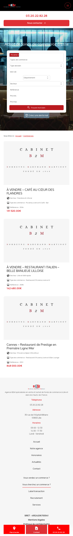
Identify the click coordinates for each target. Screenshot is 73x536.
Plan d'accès (14, 532)
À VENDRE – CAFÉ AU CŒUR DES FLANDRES (30, 191)
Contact (36, 468)
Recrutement (36, 498)
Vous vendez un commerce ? (36, 477)
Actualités (36, 462)
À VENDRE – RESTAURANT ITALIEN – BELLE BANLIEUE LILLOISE (33, 269)
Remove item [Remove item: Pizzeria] (18, 55)
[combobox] (36, 57)
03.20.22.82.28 (36, 16)
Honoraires (36, 455)
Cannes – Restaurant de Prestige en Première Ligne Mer (31, 346)
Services (36, 504)
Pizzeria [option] (14, 55)
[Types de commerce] (20, 59)
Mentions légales (36, 519)
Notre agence (36, 448)
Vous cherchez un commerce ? (36, 484)
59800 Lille (36, 416)
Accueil (18, 136)
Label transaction (36, 491)
